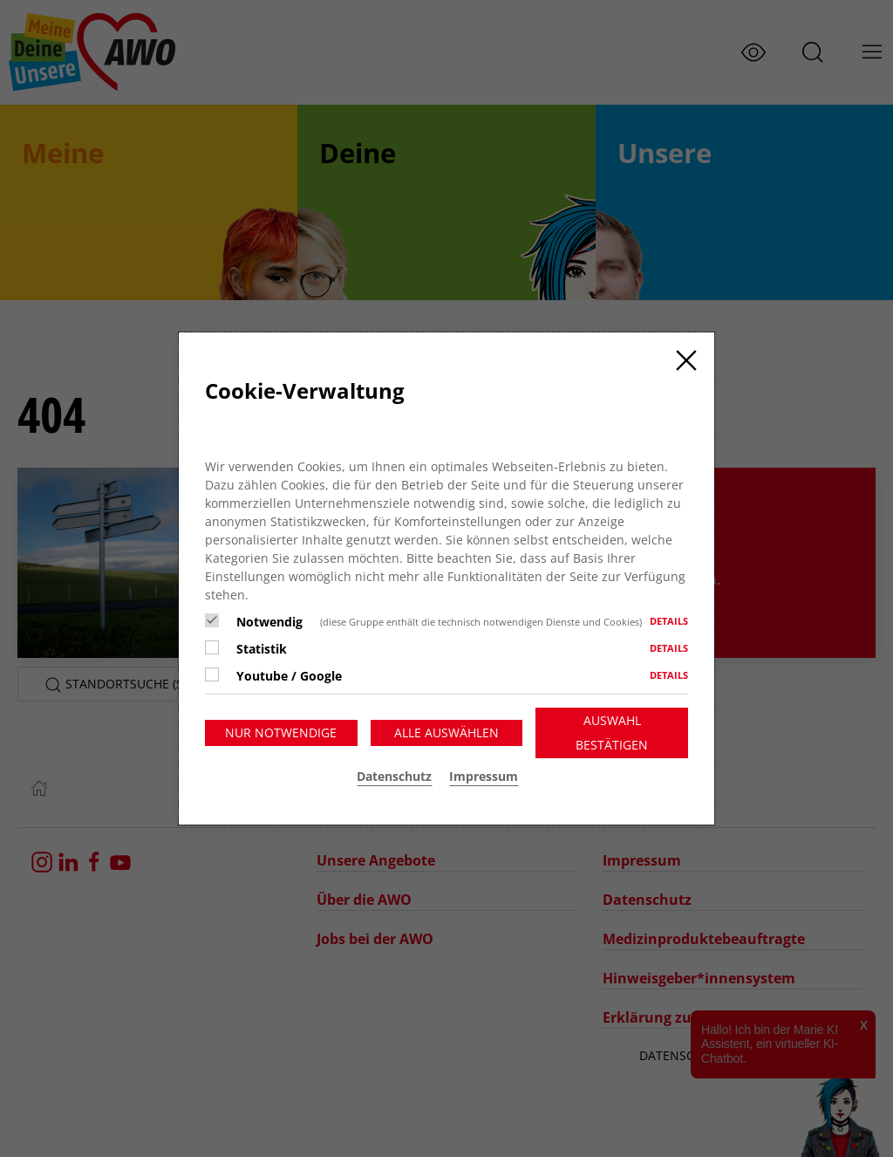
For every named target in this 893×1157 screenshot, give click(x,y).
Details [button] (669, 620)
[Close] (686, 360)
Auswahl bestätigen (612, 732)
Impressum (483, 776)
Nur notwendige (281, 732)
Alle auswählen (446, 732)
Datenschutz (394, 776)
